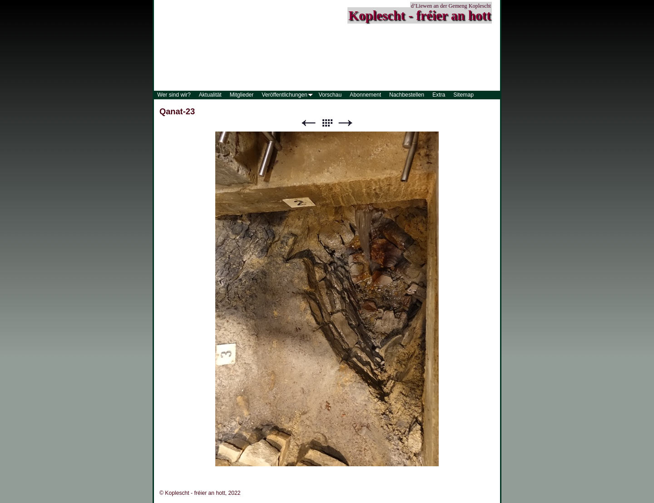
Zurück (308, 123)
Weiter (345, 123)
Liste (327, 123)
